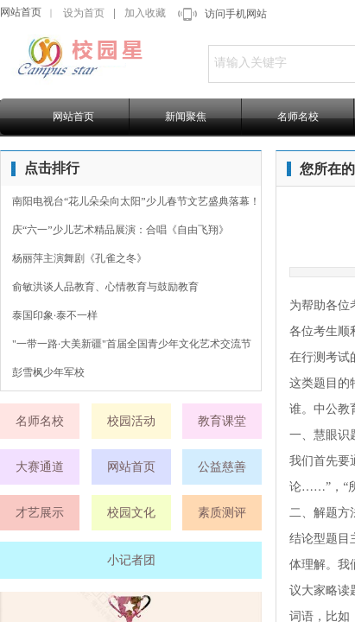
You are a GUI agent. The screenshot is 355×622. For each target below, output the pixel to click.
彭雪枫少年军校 (48, 372)
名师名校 (298, 117)
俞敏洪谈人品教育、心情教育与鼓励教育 (105, 287)
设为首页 (84, 13)
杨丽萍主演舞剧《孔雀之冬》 (79, 258)
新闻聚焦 (185, 117)
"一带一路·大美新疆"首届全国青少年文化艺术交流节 (131, 344)
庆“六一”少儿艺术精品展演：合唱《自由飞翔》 (120, 230)
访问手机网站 (236, 14)
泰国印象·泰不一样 (55, 315)
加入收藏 (145, 13)
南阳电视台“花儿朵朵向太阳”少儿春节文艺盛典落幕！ (136, 201)
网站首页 (20, 12)
